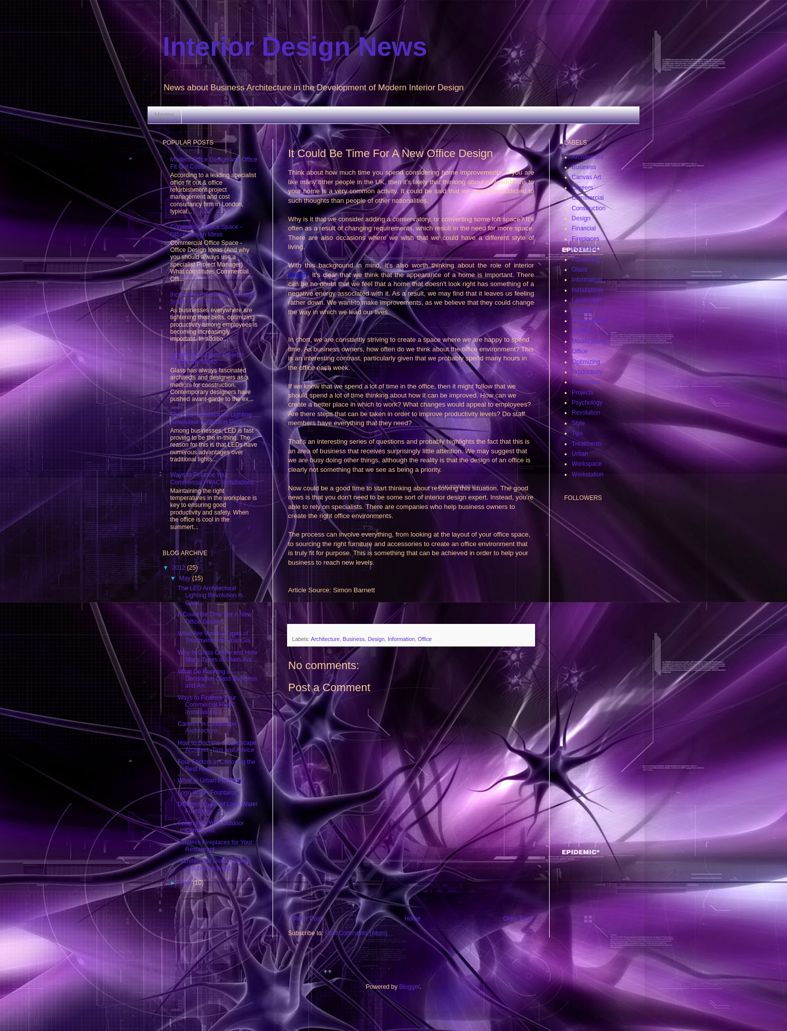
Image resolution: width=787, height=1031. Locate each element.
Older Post (517, 918)
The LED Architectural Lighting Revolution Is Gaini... (210, 595)
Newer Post (306, 918)
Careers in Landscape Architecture (207, 727)
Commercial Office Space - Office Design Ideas (206, 230)
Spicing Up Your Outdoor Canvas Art (211, 827)
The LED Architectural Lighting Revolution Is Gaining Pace (210, 418)
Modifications (589, 341)
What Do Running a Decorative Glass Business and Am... (217, 679)
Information (401, 639)
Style (578, 423)
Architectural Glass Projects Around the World (207, 358)
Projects (582, 392)
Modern (582, 330)
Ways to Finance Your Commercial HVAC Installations (212, 478)
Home (164, 115)
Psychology (587, 402)
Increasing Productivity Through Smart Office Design (212, 298)
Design (376, 639)
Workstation (587, 474)
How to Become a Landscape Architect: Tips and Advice (217, 746)
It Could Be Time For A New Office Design (214, 618)
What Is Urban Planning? (211, 780)
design (298, 275)
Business (354, 639)
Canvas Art (586, 177)
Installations (587, 290)
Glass (579, 269)
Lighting (582, 310)
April (186, 882)
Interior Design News (295, 46)
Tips (577, 433)
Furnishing (586, 259)
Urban (580, 453)
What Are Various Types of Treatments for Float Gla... (216, 637)
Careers (582, 187)
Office (425, 639)
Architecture (325, 639)
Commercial (588, 197)
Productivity (587, 371)
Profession (586, 381)
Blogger (409, 986)
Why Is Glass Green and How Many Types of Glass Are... (217, 656)
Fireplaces (585, 238)
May (185, 578)
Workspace (587, 463)
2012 (179, 567)
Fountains (585, 248)
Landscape (586, 300)
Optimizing (586, 361)
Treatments (587, 443)
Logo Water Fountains (207, 792)
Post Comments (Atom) (356, 933)
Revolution (586, 412)
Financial (584, 228)
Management (589, 320)
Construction (588, 208)
